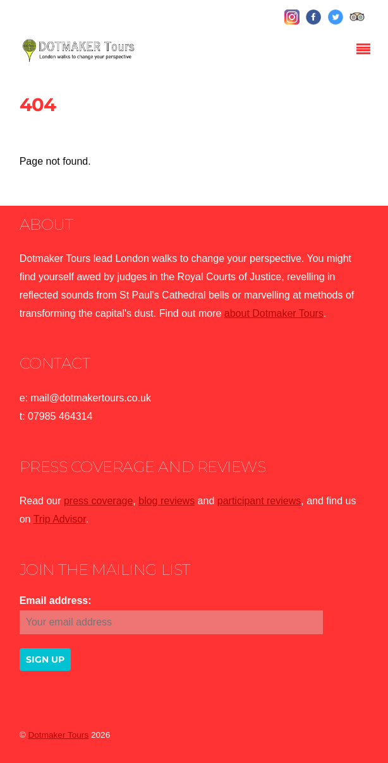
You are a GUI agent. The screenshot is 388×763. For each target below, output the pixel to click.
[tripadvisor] (357, 17)
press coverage (98, 500)
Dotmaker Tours (58, 735)
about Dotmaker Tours (274, 313)
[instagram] (292, 17)
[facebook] (313, 17)
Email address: (56, 600)
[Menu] (366, 50)
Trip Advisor (59, 519)
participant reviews (259, 500)
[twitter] (335, 17)
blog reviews (166, 500)
